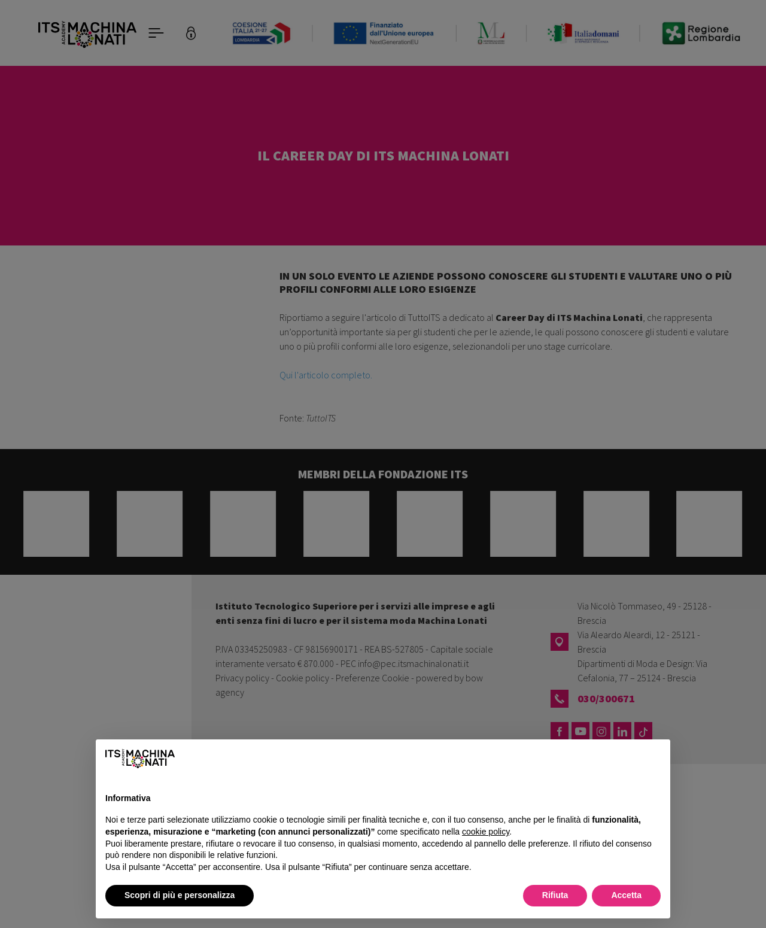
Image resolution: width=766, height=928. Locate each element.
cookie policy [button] (485, 831)
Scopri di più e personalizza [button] (179, 895)
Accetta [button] (626, 895)
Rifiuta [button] (555, 895)
